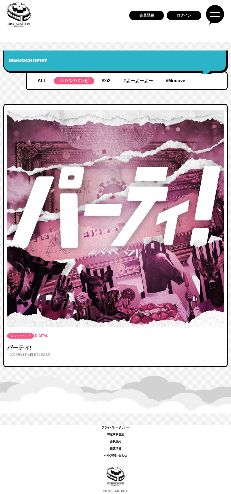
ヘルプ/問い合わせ (115, 455)
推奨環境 (115, 448)
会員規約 (115, 441)
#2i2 (106, 80)
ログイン (184, 15)
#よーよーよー (138, 80)
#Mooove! (176, 80)
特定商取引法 (115, 434)
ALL (42, 80)
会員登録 (146, 15)
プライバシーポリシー (115, 427)
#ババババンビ (74, 80)
